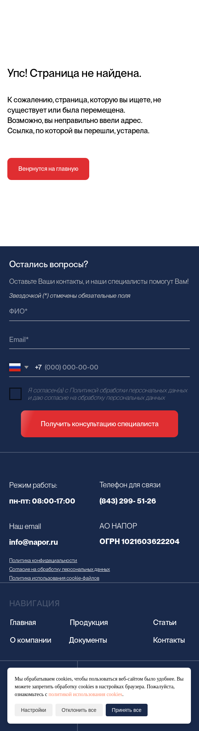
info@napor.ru (33, 542)
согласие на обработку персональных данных (104, 397)
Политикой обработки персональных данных (128, 390)
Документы (88, 640)
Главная (23, 622)
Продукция (89, 622)
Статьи (165, 622)
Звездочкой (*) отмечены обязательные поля (69, 295)
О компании (30, 640)
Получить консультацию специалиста (100, 424)
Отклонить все (79, 710)
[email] (99, 339)
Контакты (169, 640)
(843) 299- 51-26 (128, 501)
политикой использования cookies (85, 694)
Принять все (127, 710)
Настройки (33, 710)
